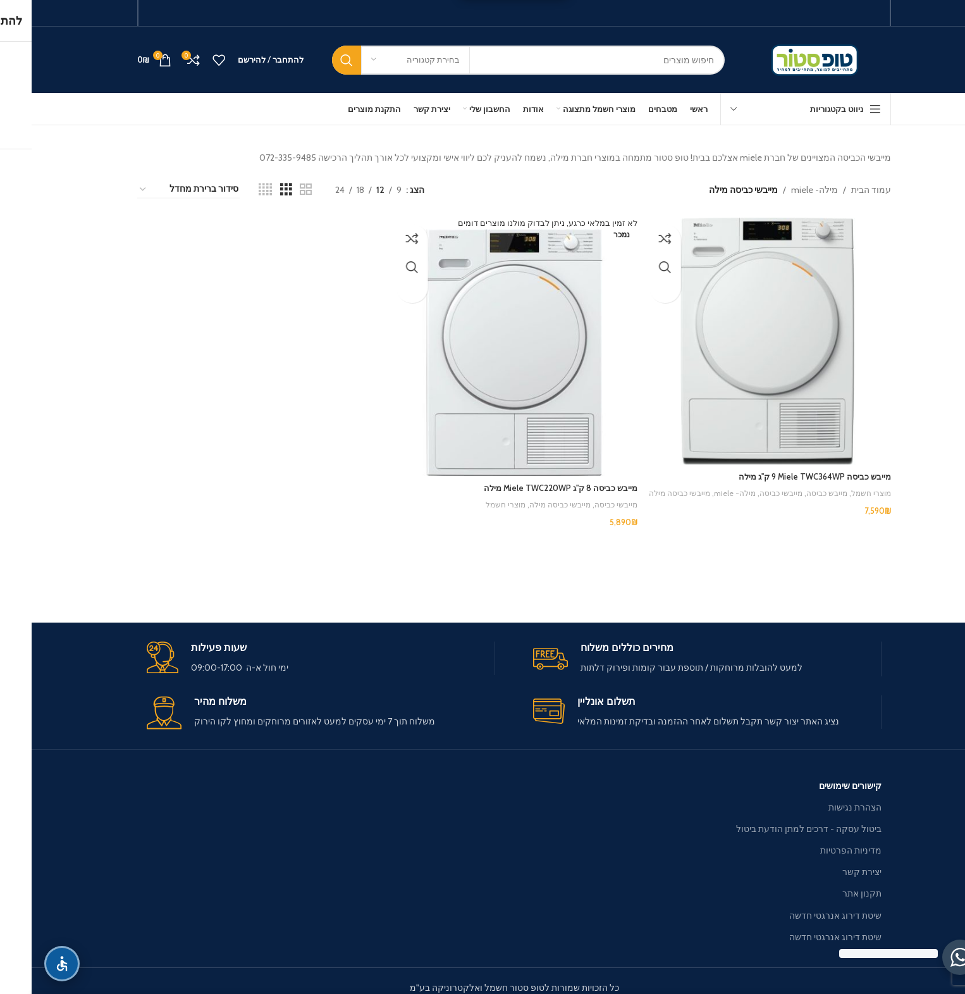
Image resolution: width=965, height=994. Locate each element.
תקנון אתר (830, 893)
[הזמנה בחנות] (157, 189)
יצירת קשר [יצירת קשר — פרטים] (830, 872)
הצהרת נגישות (823, 807)
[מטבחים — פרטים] (631, 109)
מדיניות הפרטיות (819, 850)
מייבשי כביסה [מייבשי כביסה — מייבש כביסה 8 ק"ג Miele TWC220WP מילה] (581, 501)
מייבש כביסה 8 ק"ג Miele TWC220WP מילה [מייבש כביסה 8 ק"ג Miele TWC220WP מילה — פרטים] (521, 484)
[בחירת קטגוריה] (383, 60)
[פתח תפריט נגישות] (30, 963)
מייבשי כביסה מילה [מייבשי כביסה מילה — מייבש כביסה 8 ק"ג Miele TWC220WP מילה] (521, 501)
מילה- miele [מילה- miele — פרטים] (782, 190)
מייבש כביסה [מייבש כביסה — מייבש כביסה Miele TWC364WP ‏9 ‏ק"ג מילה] (790, 489)
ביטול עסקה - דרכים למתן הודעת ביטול (777, 829)
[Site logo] (785, 59)
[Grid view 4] (233, 189)
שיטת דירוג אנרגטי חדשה (804, 915)
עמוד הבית (839, 190)
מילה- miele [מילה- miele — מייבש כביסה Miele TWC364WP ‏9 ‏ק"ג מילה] (692, 489)
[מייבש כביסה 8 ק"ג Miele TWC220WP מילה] (482, 345)
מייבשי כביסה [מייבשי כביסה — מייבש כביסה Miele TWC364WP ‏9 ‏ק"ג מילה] (741, 489)
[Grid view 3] (255, 189)
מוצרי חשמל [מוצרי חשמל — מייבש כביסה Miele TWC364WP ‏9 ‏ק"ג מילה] (837, 489)
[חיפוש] (496, 60)
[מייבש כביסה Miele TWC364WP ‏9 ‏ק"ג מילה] (738, 339)
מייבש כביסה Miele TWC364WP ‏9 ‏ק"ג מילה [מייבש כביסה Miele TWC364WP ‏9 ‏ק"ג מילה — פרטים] (777, 472)
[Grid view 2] (274, 189)
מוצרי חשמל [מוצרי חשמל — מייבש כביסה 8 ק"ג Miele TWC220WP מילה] (462, 501)
